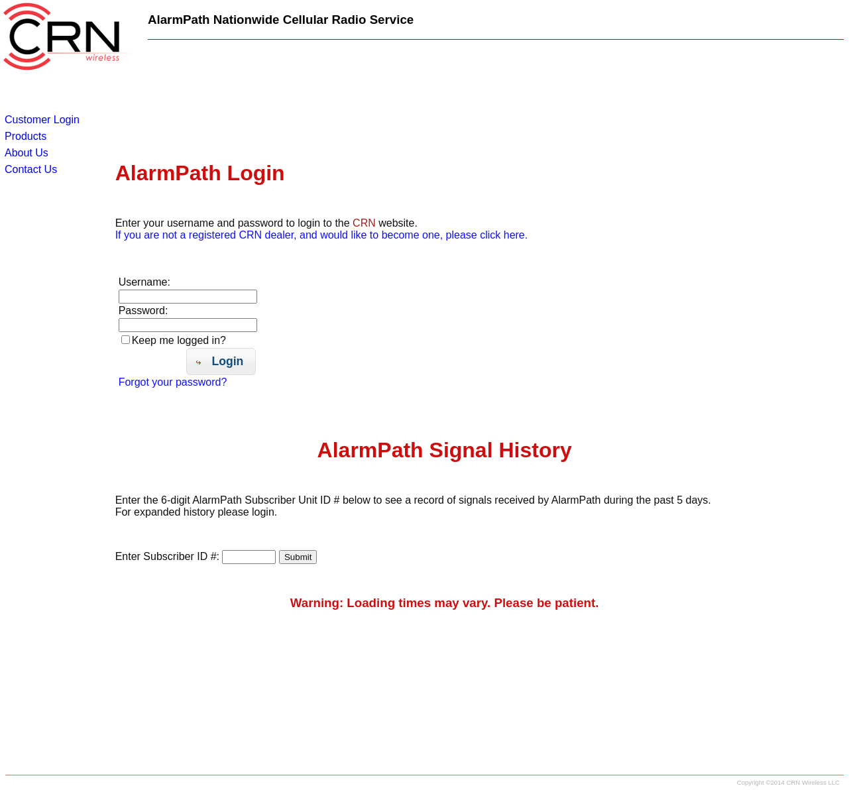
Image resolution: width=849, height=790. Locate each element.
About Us (26, 152)
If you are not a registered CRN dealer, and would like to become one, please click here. (321, 235)
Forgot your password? (173, 382)
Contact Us (31, 169)
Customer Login (42, 119)
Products (25, 136)
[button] (220, 361)
